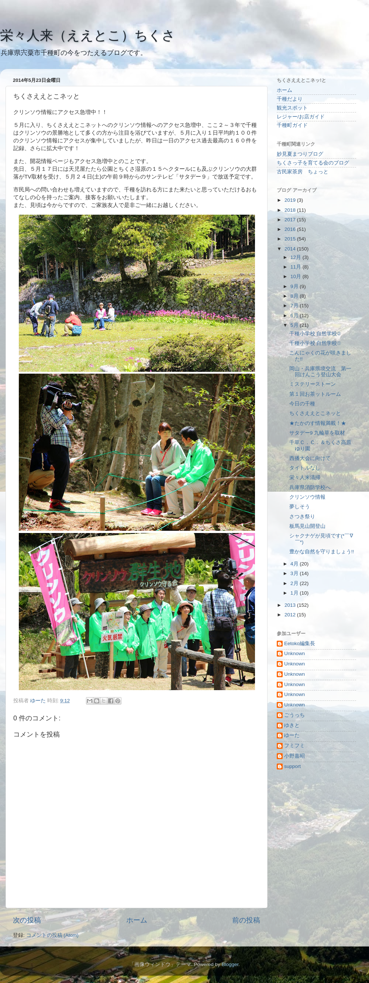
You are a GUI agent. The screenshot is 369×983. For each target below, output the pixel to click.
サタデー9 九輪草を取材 (317, 433)
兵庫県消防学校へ (310, 487)
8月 (295, 296)
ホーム (136, 920)
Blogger (229, 964)
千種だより (290, 99)
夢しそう (299, 506)
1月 (295, 593)
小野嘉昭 (294, 756)
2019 (290, 200)
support (292, 766)
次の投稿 (27, 920)
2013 (290, 605)
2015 (290, 239)
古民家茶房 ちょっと (302, 171)
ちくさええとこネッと (315, 413)
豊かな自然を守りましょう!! (321, 551)
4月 (295, 564)
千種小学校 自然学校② (315, 333)
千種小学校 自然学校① (315, 343)
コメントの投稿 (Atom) (52, 935)
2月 (295, 583)
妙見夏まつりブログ (300, 154)
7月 (295, 305)
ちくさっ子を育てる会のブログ (313, 163)
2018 (290, 210)
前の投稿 (246, 920)
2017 (290, 219)
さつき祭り (302, 516)
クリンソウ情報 (307, 497)
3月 (295, 573)
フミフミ (294, 745)
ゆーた (292, 735)
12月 (296, 257)
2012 (290, 614)
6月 (295, 315)
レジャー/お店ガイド (301, 117)
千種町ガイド (292, 125)
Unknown (294, 653)
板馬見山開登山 (307, 526)
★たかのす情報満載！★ (317, 423)
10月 (296, 276)
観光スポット (292, 108)
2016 (290, 229)
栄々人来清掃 (304, 477)
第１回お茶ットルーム (315, 394)
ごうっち (294, 715)
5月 (295, 325)
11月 (296, 267)
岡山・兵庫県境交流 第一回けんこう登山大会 (320, 371)
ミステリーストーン (312, 384)
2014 (290, 249)
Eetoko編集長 (299, 643)
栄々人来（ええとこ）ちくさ (87, 35)
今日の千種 (302, 403)
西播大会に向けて (310, 458)
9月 (295, 286)
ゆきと (292, 725)
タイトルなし (304, 468)
